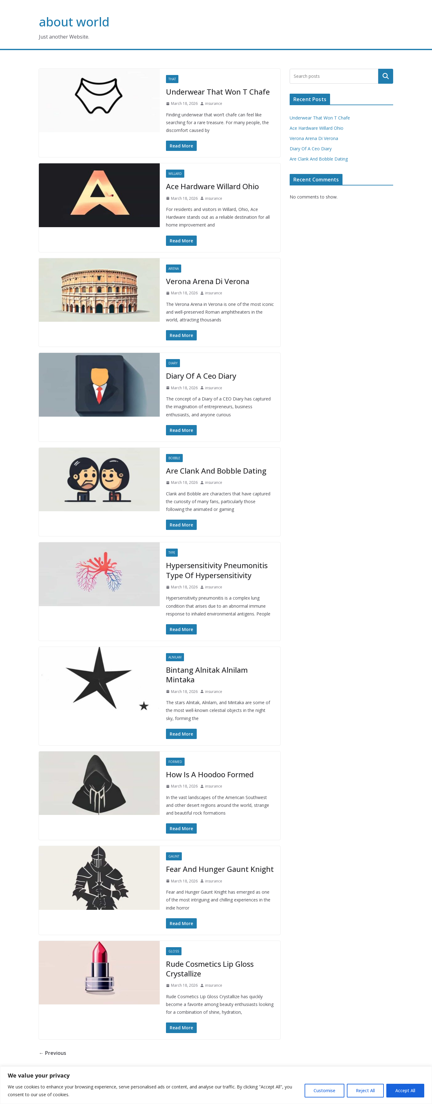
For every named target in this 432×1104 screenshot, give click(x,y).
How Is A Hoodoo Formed (210, 774)
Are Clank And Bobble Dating (216, 470)
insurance (213, 103)
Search (385, 76)
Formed (175, 762)
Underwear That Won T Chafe (218, 92)
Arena (173, 268)
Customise (324, 1090)
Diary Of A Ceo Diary (201, 376)
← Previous (52, 1053)
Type (171, 552)
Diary (172, 363)
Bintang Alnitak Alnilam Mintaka (207, 675)
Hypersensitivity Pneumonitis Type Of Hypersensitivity (217, 570)
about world (74, 21)
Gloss (173, 951)
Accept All (405, 1090)
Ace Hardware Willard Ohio (212, 186)
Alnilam (175, 657)
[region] (216, 1085)
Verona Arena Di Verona (207, 281)
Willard (175, 173)
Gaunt (173, 856)
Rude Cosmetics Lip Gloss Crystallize (210, 969)
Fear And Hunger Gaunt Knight (220, 869)
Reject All (365, 1090)
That (172, 79)
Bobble (174, 458)
